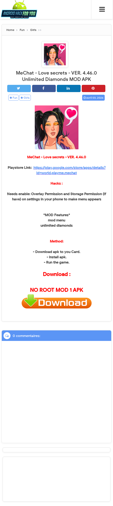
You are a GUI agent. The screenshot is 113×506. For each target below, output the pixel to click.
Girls (25, 97)
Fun (13, 97)
